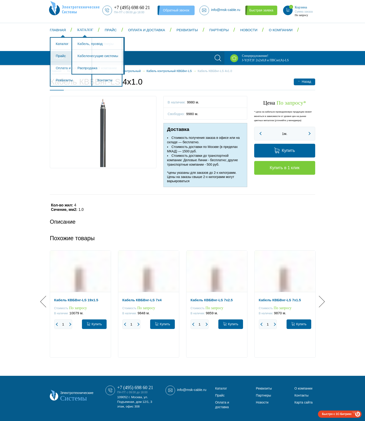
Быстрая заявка (261, 10)
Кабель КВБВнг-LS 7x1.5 (280, 300)
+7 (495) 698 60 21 (135, 387)
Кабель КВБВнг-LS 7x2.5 (212, 300)
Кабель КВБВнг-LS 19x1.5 (76, 300)
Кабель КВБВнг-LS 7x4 (142, 300)
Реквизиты (187, 30)
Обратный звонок (176, 10)
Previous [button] (46, 301)
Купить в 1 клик (285, 167)
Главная (58, 30)
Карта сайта (303, 402)
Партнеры (219, 30)
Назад (304, 81)
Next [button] (319, 301)
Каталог (85, 30)
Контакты (65, 44)
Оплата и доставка (146, 30)
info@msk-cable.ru (191, 390)
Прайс (111, 30)
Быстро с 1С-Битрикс (337, 414)
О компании (281, 30)
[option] (80, 307)
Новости (248, 30)
